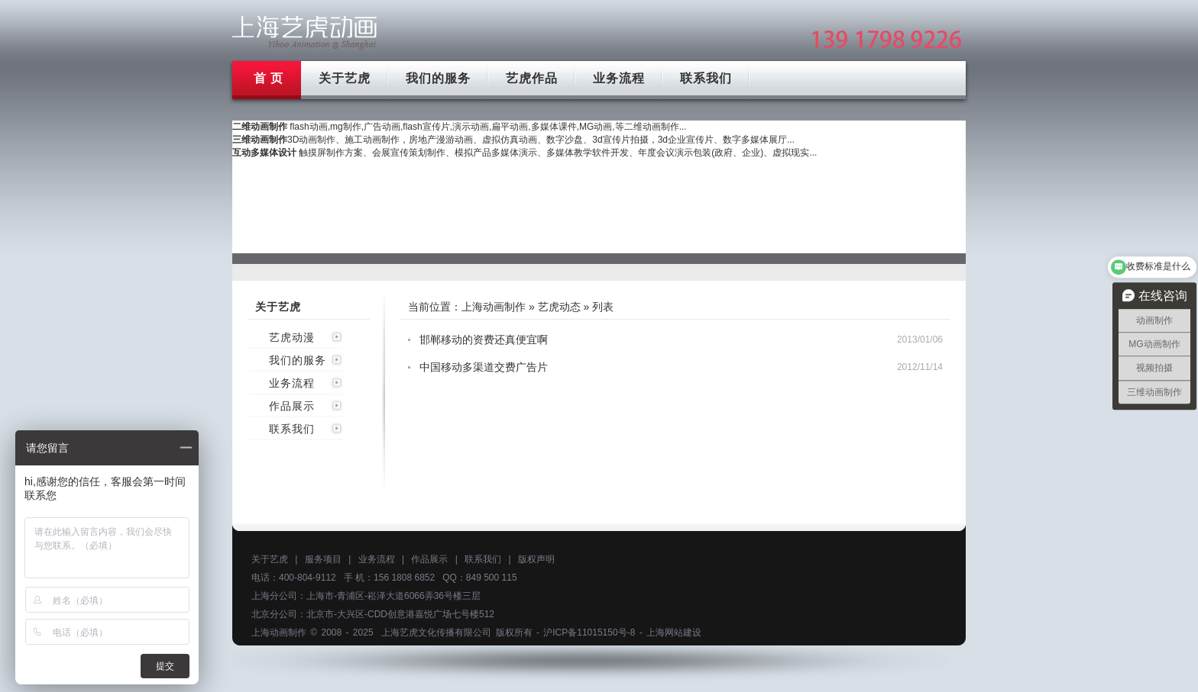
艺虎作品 (532, 78)
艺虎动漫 (292, 337)
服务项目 (323, 559)
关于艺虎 (345, 78)
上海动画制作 (493, 307)
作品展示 (292, 406)
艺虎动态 (559, 307)
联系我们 (706, 78)
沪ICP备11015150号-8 (589, 632)
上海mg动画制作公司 (304, 32)
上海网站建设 (673, 632)
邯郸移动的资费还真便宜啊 (483, 339)
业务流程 (619, 78)
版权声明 (536, 559)
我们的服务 (438, 78)
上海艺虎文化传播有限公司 (436, 632)
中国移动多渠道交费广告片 (483, 367)
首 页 (268, 78)
